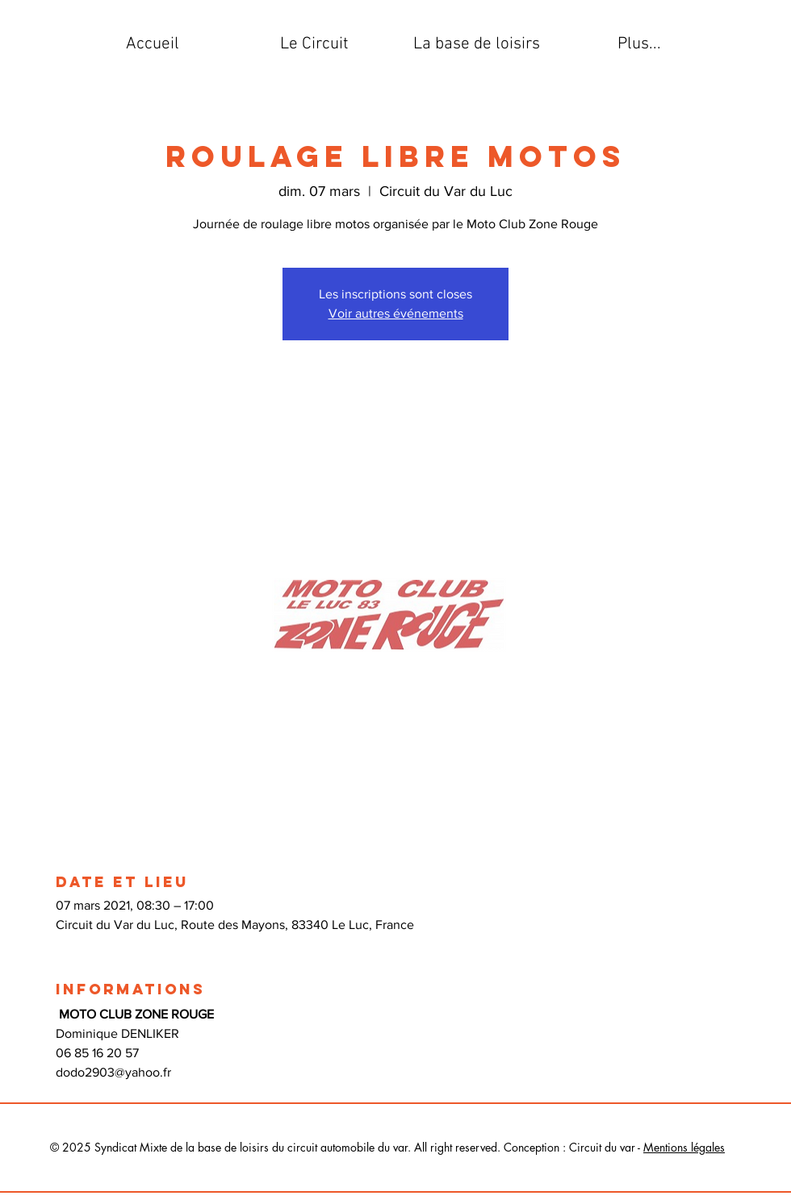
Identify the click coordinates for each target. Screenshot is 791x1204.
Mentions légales (684, 1147)
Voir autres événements (396, 313)
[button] (314, 44)
